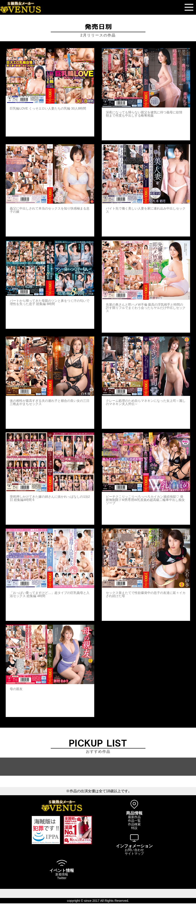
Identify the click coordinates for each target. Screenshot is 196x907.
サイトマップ (134, 853)
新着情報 (61, 874)
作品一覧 (134, 820)
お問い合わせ (134, 850)
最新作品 (134, 817)
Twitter (61, 878)
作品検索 (134, 824)
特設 (134, 828)
